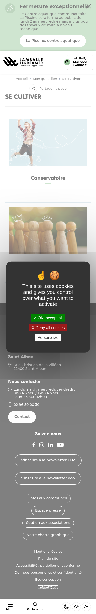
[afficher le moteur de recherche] (35, 606)
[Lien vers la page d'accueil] (23, 68)
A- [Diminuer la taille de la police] (86, 607)
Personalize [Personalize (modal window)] (48, 337)
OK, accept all (48, 318)
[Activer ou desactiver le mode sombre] (66, 606)
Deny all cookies (48, 328)
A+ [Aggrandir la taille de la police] (76, 607)
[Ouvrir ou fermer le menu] (10, 607)
